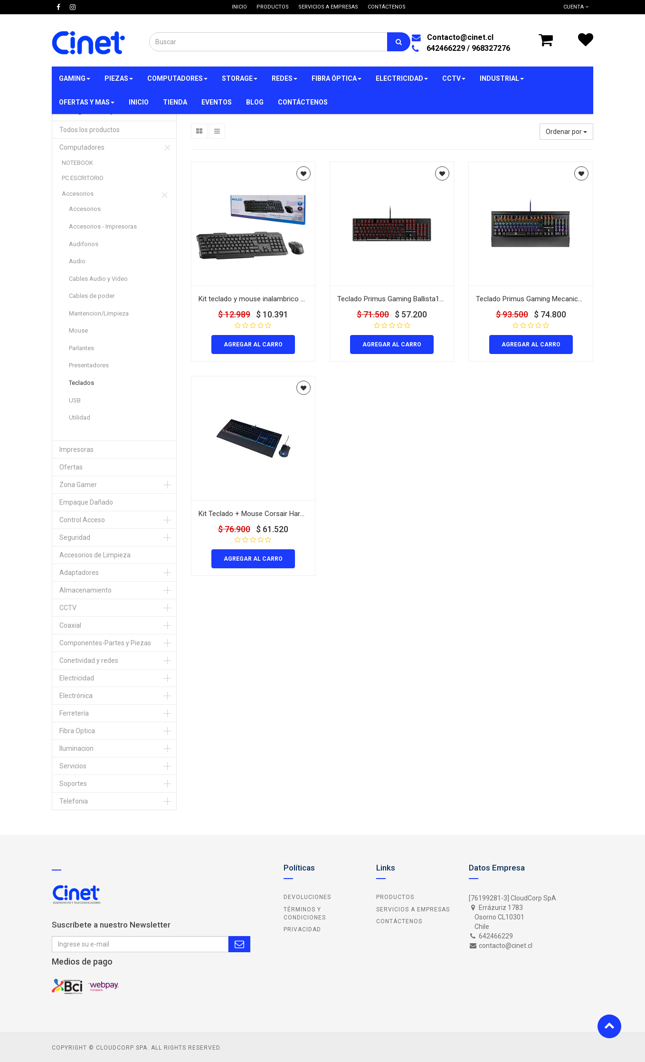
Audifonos (83, 244)
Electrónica (76, 695)
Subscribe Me (239, 944)
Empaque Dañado (86, 502)
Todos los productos (89, 130)
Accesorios (78, 193)
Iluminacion (76, 748)
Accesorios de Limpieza (95, 555)
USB (75, 400)
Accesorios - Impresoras (103, 226)
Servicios (72, 766)
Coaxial (70, 625)
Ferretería (74, 713)
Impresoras (76, 449)
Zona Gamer (78, 484)
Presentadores (89, 365)
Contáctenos (399, 921)
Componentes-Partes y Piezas (105, 643)
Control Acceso (82, 520)
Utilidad (79, 417)
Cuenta (575, 7)
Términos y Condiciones (305, 913)
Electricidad (76, 678)
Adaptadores (79, 572)
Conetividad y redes (88, 660)
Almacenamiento (85, 590)
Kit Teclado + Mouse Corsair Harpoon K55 (264, 513)
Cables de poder (91, 295)
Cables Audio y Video (98, 278)
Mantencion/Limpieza (99, 313)
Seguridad (74, 537)
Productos (395, 897)
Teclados (81, 382)
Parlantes (81, 348)
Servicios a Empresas (413, 909)
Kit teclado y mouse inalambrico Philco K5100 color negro (289, 299)
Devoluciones (307, 897)
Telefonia (73, 801)
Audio (77, 261)
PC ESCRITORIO (83, 178)
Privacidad (302, 929)
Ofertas (71, 467)
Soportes (73, 783)
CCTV (67, 608)
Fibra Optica (77, 731)
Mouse (78, 330)
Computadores (81, 147)
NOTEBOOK (77, 162)
